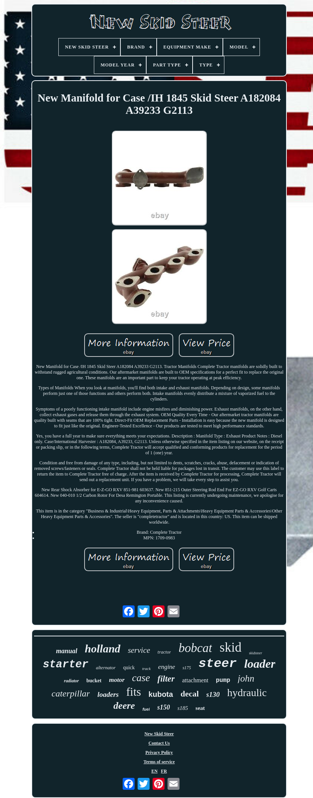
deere (124, 705)
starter (66, 664)
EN (154, 771)
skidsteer (256, 653)
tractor (164, 652)
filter (166, 678)
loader (260, 663)
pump (223, 680)
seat (200, 708)
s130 (213, 694)
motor (117, 679)
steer (218, 664)
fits (133, 691)
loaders (108, 694)
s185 (182, 708)
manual (66, 651)
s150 (163, 707)
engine (166, 666)
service (139, 650)
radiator (71, 680)
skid (230, 647)
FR (164, 771)
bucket (93, 680)
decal (190, 693)
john (246, 678)
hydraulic (247, 692)
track (146, 668)
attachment (195, 680)
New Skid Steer (159, 733)
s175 (186, 667)
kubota (160, 694)
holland (102, 648)
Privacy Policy (159, 752)
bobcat (195, 648)
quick (129, 667)
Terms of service (159, 761)
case (141, 677)
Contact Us (159, 743)
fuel (146, 709)
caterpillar (71, 693)
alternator (106, 667)
